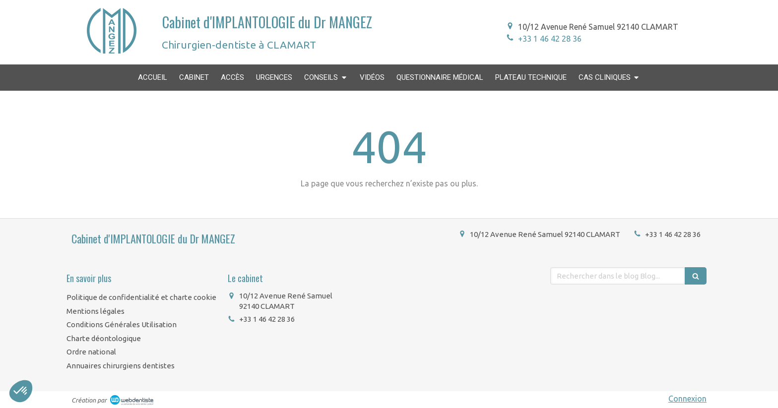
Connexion (687, 398)
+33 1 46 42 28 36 (550, 38)
